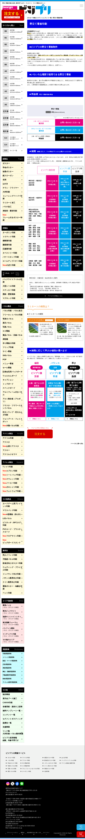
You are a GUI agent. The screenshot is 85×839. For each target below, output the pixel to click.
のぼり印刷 (9, 265)
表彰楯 (5, 339)
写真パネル (7, 327)
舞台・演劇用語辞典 (9, 671)
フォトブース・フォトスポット (12, 420)
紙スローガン (8, 176)
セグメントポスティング (12, 719)
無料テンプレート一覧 (11, 711)
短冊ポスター (8, 171)
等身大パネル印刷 (12, 766)
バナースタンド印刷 (11, 257)
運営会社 (23, 833)
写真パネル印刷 (12, 768)
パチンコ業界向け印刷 (11, 578)
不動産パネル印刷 (10, 559)
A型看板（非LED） (12, 514)
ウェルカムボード (10, 376)
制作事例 (6, 694)
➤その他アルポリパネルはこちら (73, 117)
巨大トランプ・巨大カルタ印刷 (12, 413)
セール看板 (7, 368)
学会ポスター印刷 (12, 763)
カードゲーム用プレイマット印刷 (12, 505)
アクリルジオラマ (10, 454)
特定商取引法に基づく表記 (34, 833)
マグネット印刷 (9, 298)
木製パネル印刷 (11, 425)
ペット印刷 (7, 593)
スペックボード (9, 388)
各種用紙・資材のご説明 (12, 707)
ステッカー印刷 (9, 290)
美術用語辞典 (7, 668)
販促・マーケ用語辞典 (10, 661)
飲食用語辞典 (7, 679)
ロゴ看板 (6, 331)
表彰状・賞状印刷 (10, 211)
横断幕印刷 (7, 241)
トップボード (8, 384)
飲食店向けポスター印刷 (12, 563)
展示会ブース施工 (10, 698)
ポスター (6, 163)
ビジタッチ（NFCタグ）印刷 (12, 524)
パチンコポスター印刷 (50, 763)
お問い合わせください (69, 122)
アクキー (6, 450)
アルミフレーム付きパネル (12, 393)
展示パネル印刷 (12, 771)
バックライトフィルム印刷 (12, 280)
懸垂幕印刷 (7, 245)
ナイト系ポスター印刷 (50, 766)
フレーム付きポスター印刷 (12, 217)
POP (4, 359)
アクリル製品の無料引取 (68, 763)
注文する (40, 433)
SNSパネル (7, 355)
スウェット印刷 (11, 479)
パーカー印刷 (10, 483)
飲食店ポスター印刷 (49, 760)
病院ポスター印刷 (49, 757)
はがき (5, 184)
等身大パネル (8, 319)
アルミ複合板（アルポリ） (11, 400)
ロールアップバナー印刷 (12, 261)
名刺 (4, 180)
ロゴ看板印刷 (26, 766)
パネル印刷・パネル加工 (12, 311)
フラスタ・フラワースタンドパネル (12, 407)
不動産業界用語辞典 (9, 675)
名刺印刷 (46, 771)
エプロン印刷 (10, 471)
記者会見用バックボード (12, 372)
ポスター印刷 (11, 757)
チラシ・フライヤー (11, 188)
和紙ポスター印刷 (49, 768)
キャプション (8, 380)
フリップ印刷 (8, 347)
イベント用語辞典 (8, 657)
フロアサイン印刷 (12, 536)
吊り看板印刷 (26, 763)
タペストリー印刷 (10, 253)
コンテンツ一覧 (9, 715)
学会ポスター (8, 167)
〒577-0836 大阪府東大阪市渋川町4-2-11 (27, 805)
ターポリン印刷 (9, 233)
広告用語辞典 (7, 664)
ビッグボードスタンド (11, 541)
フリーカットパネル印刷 (12, 315)
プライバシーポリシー (12, 833)
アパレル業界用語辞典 (10, 682)
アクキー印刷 (26, 760)
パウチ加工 (7, 207)
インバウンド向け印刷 (11, 574)
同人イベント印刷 (10, 555)
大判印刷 (6, 192)
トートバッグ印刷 (12, 475)
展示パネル (7, 323)
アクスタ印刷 (26, 757)
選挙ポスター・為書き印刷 (12, 587)
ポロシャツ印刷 (11, 487)
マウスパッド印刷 (10, 510)
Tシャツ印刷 (8, 467)
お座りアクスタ (11, 446)
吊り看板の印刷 (9, 343)
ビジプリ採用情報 (11, 739)
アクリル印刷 (8, 438)
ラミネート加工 (9, 203)
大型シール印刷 (9, 286)
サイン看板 (7, 351)
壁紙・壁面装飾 (9, 294)
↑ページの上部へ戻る (76, 443)
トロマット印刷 (9, 237)
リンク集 (13, 732)
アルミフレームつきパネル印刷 (30, 768)
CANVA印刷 (7, 702)
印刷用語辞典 (7, 653)
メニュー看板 (8, 364)
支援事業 (6, 727)
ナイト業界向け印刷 (11, 582)
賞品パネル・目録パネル (12, 335)
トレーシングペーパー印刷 (12, 197)
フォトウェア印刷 (12, 491)
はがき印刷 (64, 757)
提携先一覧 (7, 723)
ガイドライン (46, 833)
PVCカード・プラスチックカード (12, 530)
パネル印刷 (11, 760)
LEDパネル (7, 518)
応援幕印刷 (7, 249)
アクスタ (6, 442)
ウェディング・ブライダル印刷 (12, 568)
